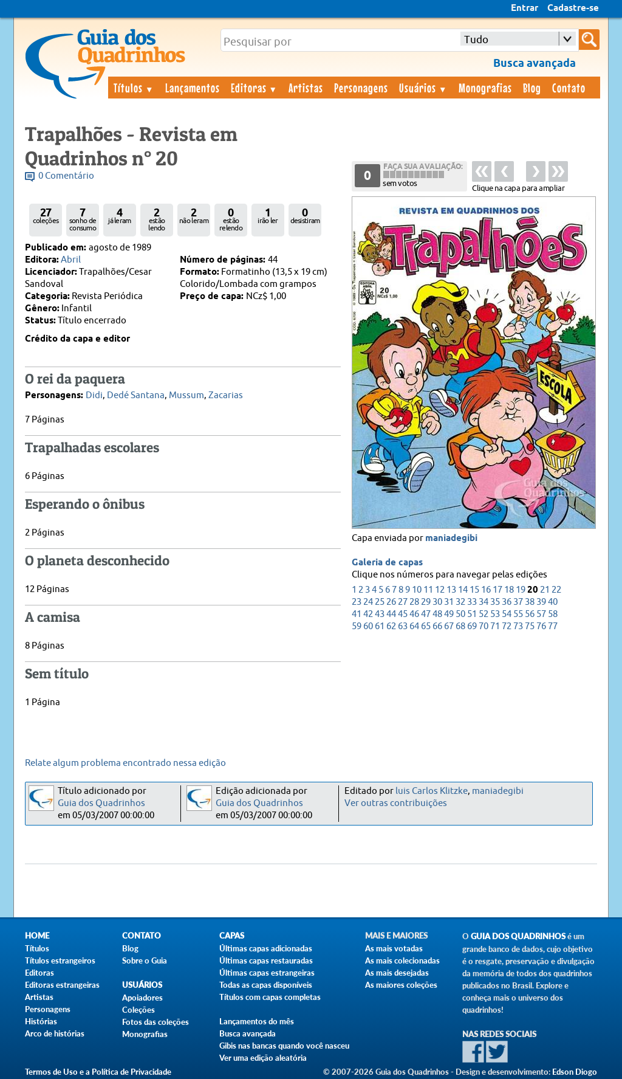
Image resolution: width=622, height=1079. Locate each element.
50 (460, 614)
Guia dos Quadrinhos (101, 803)
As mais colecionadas (402, 960)
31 (449, 602)
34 (483, 602)
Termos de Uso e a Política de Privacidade (98, 1072)
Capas (231, 935)
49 (449, 614)
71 (495, 626)
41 (356, 614)
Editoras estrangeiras (62, 985)
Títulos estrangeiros (60, 960)
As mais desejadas (397, 972)
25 (379, 602)
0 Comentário (66, 176)
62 (391, 626)
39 (541, 602)
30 (437, 602)
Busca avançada (247, 1033)
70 (483, 626)
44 (391, 614)
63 (403, 626)
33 (472, 602)
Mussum (186, 395)
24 (368, 602)
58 (553, 614)
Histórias (41, 1021)
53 (495, 614)
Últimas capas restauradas (266, 960)
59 (356, 626)
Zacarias (225, 395)
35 (495, 602)
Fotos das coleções (155, 1022)
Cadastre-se (573, 8)
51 (472, 614)
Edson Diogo (574, 1072)
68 (460, 626)
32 (460, 602)
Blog (532, 87)
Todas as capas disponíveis (265, 985)
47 (426, 614)
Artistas (306, 87)
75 (530, 626)
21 (545, 590)
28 (414, 602)
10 (417, 590)
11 (428, 590)
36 (506, 602)
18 (509, 590)
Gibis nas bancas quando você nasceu (284, 1045)
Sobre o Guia (144, 960)
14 (463, 590)
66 (437, 626)
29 (426, 602)
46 (414, 614)
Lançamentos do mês (256, 1021)
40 (553, 602)
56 (530, 614)
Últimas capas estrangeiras (267, 972)
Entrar (524, 8)
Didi (94, 395)
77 (553, 626)
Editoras (254, 87)
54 (506, 614)
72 (506, 626)
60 (368, 626)
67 (449, 626)
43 (379, 614)
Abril (71, 260)
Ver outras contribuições (395, 803)
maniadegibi (451, 539)
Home (37, 935)
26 (391, 602)
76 (541, 626)
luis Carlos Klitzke (431, 791)
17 (497, 590)
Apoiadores (142, 997)
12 (440, 590)
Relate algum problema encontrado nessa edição (125, 763)
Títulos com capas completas (270, 997)
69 (472, 626)
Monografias (485, 87)
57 (541, 614)
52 (483, 614)
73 (518, 626)
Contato (569, 87)
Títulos (134, 87)
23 (356, 602)
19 (520, 590)
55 (518, 614)
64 (414, 626)
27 (403, 602)
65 (426, 626)
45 (403, 614)
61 (379, 626)
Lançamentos (192, 87)
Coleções (138, 1010)
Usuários (423, 87)
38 (530, 602)
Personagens (361, 87)
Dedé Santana (136, 395)
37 (518, 602)
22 (556, 590)
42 (368, 614)
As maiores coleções (401, 985)
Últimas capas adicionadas (265, 948)
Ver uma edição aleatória (263, 1058)
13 (451, 590)
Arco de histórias (54, 1033)
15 (474, 590)
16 (486, 590)
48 (437, 614)
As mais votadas (394, 948)
